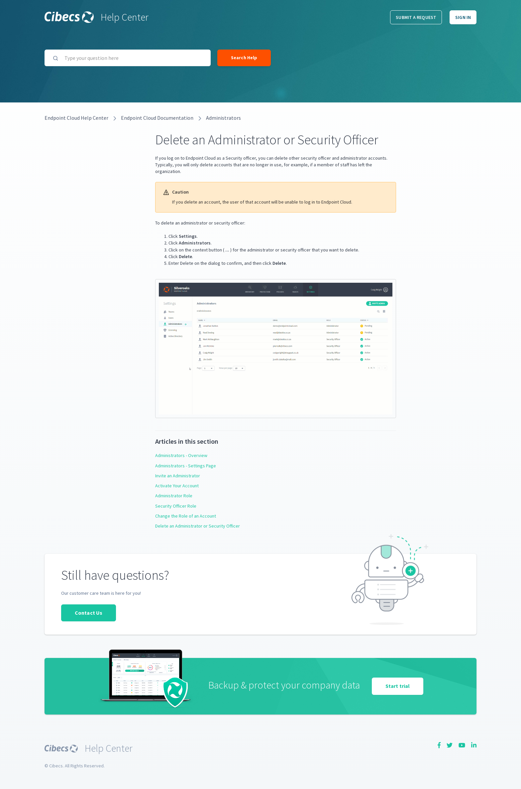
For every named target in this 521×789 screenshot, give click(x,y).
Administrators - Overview (181, 455)
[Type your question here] (128, 58)
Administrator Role (173, 496)
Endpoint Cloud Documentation (157, 117)
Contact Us (88, 612)
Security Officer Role (175, 506)
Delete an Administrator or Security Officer (197, 526)
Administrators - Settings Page (185, 466)
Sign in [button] (463, 17)
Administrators (223, 117)
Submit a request (416, 17)
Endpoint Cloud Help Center (76, 117)
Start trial (397, 686)
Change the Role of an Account (185, 516)
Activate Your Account (177, 486)
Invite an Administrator (177, 476)
